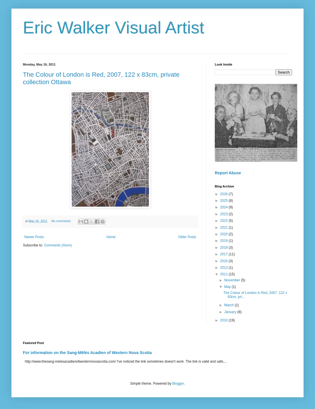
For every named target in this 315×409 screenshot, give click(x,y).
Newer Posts (34, 237)
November (232, 280)
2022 (224, 221)
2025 (224, 201)
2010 (224, 320)
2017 (224, 254)
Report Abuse (228, 173)
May (228, 287)
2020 (224, 234)
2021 (224, 228)
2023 (224, 214)
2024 (224, 207)
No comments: (61, 221)
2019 (224, 241)
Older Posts (187, 237)
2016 (224, 261)
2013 (224, 268)
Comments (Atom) (58, 245)
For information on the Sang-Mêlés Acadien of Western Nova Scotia (87, 352)
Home (111, 237)
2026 (224, 194)
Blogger (178, 384)
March (229, 305)
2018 (224, 248)
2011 (224, 274)
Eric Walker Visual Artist (113, 27)
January (230, 312)
